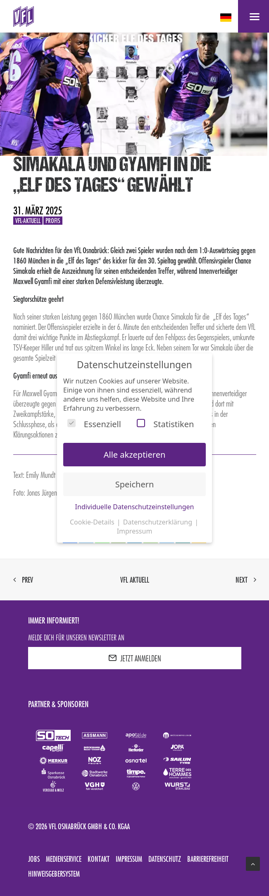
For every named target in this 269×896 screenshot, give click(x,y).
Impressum (129, 858)
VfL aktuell (134, 579)
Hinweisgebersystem (54, 873)
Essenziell (94, 424)
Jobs (34, 858)
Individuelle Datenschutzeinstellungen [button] (134, 506)
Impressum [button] (134, 531)
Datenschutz (164, 858)
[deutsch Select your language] (226, 17)
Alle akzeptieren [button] (135, 454)
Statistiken (165, 424)
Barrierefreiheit (208, 858)
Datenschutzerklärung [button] (158, 522)
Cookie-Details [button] (93, 522)
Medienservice (63, 858)
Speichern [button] (134, 484)
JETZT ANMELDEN (134, 658)
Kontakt (99, 858)
